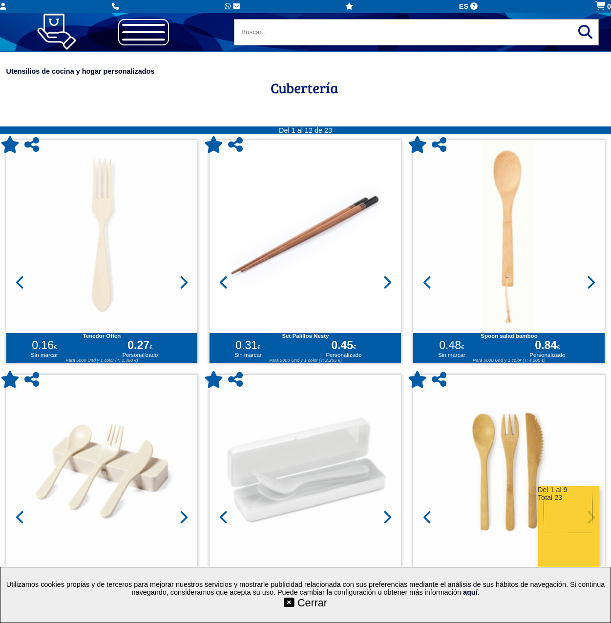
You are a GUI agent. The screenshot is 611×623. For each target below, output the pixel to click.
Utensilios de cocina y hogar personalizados (80, 71)
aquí (470, 592)
